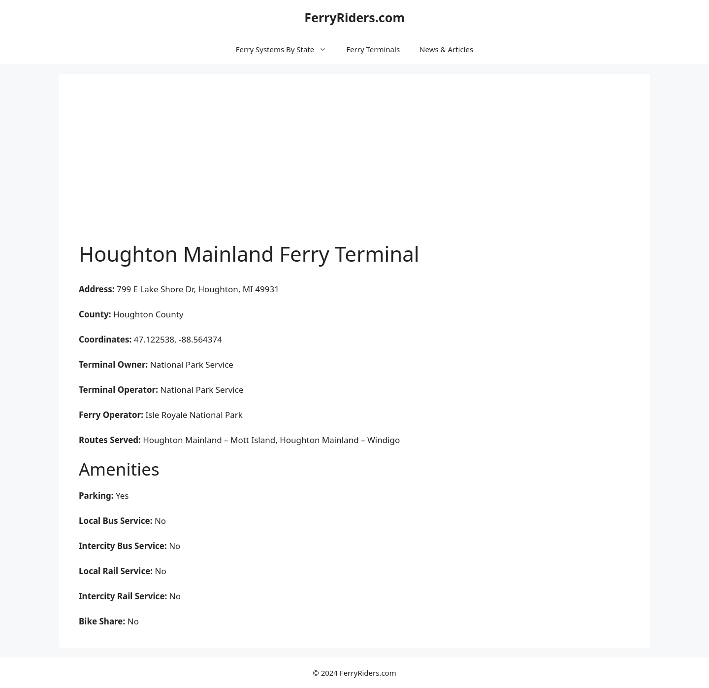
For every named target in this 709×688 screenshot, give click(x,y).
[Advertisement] (354, 168)
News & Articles (446, 49)
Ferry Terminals (373, 49)
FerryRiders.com (354, 17)
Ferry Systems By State (286, 49)
